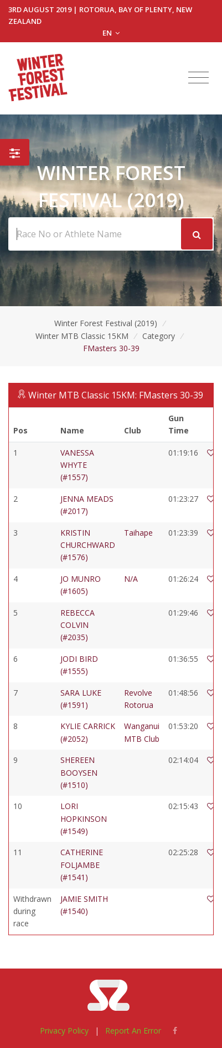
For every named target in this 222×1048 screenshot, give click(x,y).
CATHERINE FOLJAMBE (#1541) (81, 864)
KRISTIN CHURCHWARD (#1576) (87, 545)
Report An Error (133, 1030)
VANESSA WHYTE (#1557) (77, 465)
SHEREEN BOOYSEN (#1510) (78, 772)
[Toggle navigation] (198, 77)
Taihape (138, 532)
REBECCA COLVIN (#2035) (77, 625)
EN (111, 33)
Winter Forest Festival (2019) (105, 323)
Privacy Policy (64, 1030)
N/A (131, 578)
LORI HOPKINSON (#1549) (83, 818)
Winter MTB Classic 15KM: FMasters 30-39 (115, 395)
